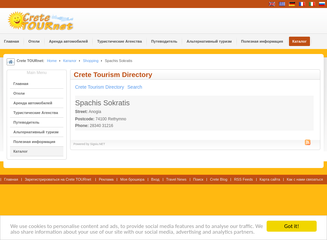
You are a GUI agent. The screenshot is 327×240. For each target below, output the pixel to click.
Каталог (69, 61)
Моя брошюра (132, 179)
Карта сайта (270, 179)
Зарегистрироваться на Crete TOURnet (58, 179)
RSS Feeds (243, 179)
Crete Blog (218, 179)
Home (52, 61)
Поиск (198, 179)
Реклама (106, 179)
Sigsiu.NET (97, 144)
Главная (11, 179)
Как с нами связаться (305, 179)
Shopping (90, 61)
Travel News (176, 179)
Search (134, 87)
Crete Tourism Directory (99, 87)
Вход (155, 179)
